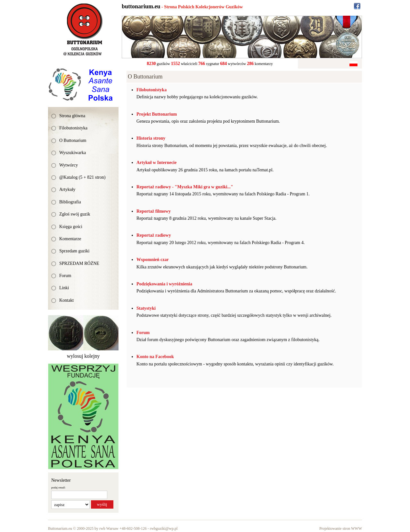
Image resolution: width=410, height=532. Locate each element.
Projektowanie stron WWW (340, 528)
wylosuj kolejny (83, 356)
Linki (64, 287)
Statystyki (146, 308)
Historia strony (150, 138)
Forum (65, 275)
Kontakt (66, 300)
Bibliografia (70, 202)
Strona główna (72, 115)
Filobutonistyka (73, 128)
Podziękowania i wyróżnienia (164, 284)
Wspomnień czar (152, 259)
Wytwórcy (68, 165)
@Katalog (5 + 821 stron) (82, 177)
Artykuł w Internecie (156, 162)
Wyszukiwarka (72, 152)
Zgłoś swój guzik (74, 214)
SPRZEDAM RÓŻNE (79, 263)
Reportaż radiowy (153, 235)
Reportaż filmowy (153, 211)
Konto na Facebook (155, 356)
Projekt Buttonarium (156, 114)
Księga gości (70, 226)
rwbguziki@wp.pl (164, 528)
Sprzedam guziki (74, 251)
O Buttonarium (72, 140)
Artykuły (67, 189)
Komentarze (70, 238)
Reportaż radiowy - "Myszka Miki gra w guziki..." (184, 186)
